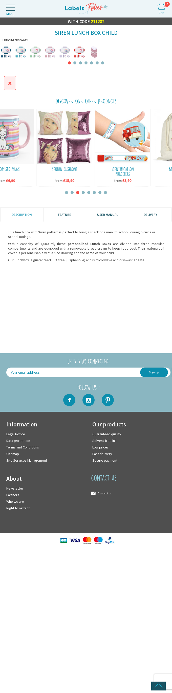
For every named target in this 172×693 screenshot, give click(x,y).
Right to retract (18, 508)
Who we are (15, 501)
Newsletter (14, 488)
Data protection (18, 440)
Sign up (154, 372)
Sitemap (12, 454)
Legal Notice (15, 434)
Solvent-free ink (104, 440)
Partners (12, 495)
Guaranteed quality (106, 434)
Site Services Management (26, 460)
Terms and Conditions (22, 447)
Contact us (105, 493)
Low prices (100, 447)
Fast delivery (102, 454)
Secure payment (104, 460)
